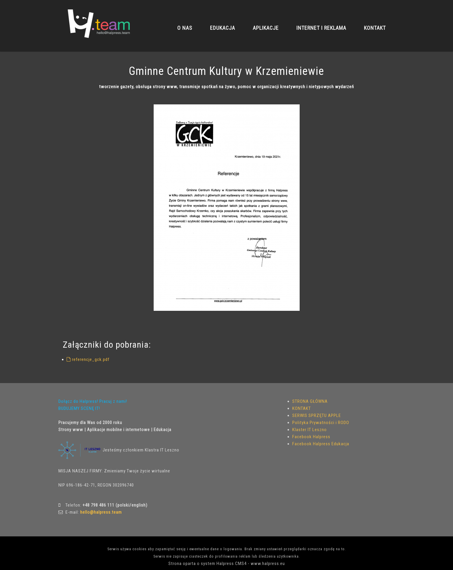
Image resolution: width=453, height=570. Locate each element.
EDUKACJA (222, 28)
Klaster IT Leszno (309, 429)
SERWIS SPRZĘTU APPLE (316, 415)
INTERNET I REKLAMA (321, 28)
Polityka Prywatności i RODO (320, 422)
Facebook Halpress (311, 436)
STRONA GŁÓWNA (310, 401)
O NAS (184, 28)
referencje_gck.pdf (88, 359)
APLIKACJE (266, 28)
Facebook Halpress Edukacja (320, 443)
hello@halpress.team (101, 512)
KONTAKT (375, 28)
